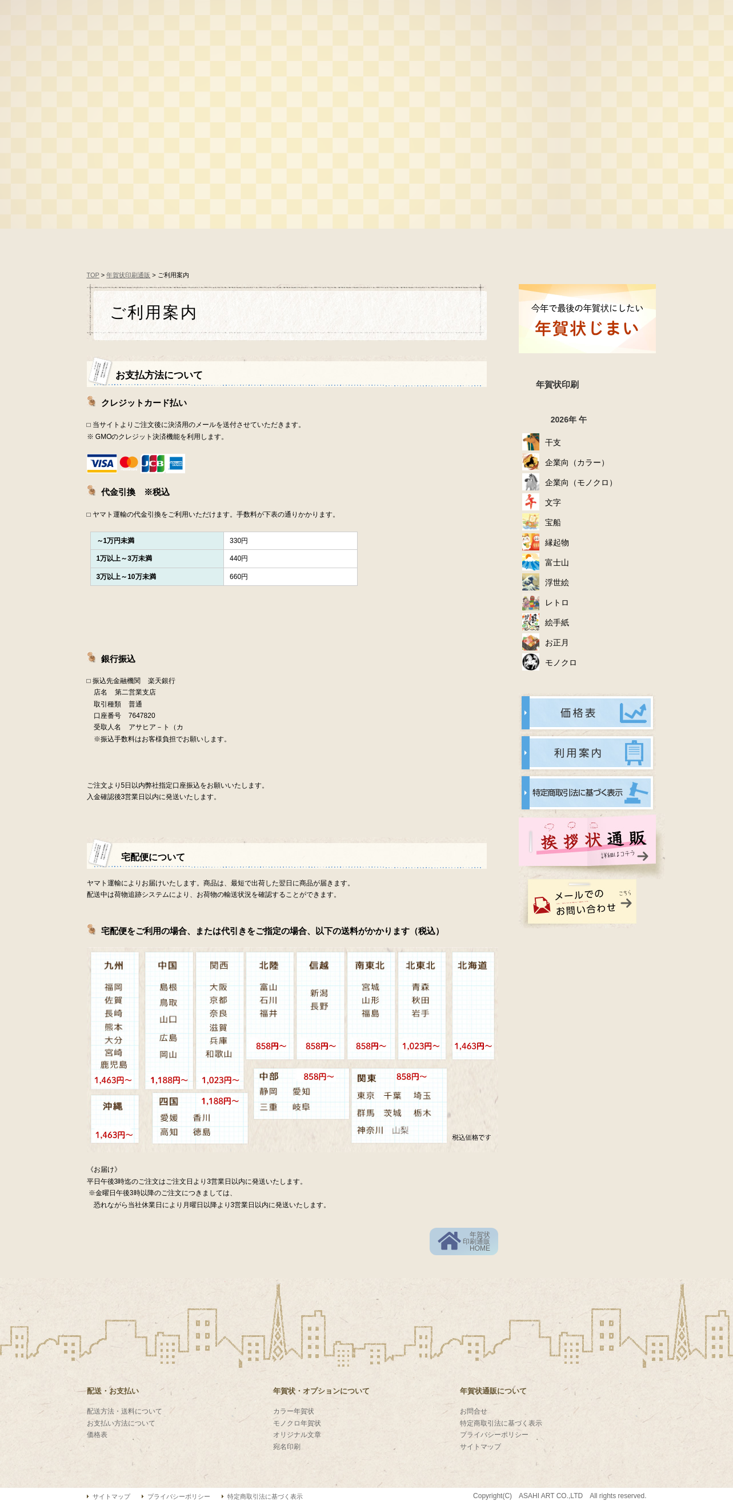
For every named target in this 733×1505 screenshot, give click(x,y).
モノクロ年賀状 (297, 1423)
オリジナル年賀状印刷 (455, 176)
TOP (93, 275)
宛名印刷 (287, 1447)
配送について (589, 243)
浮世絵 (557, 582)
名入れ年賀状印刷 (335, 176)
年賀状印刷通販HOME (476, 1241)
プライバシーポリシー (494, 1435)
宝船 (553, 522)
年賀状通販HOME (147, 243)
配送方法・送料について (124, 1411)
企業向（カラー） (577, 462)
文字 (553, 502)
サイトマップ (480, 1447)
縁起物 (557, 542)
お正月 (557, 642)
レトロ (557, 602)
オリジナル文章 (297, 1435)
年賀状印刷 (557, 384)
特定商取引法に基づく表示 (501, 1423)
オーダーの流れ (344, 243)
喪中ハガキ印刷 (574, 176)
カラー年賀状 (293, 1411)
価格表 (247, 243)
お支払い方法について (121, 1423)
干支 (553, 442)
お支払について (466, 243)
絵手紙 (557, 622)
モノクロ (561, 662)
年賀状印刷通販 (128, 275)
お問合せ (473, 1411)
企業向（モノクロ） (581, 482)
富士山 (557, 562)
